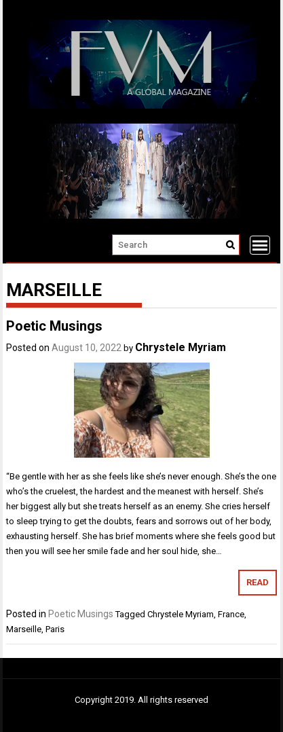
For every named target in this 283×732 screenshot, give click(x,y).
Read (257, 582)
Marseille (23, 629)
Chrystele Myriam (180, 347)
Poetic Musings (54, 326)
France (231, 614)
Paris (54, 629)
